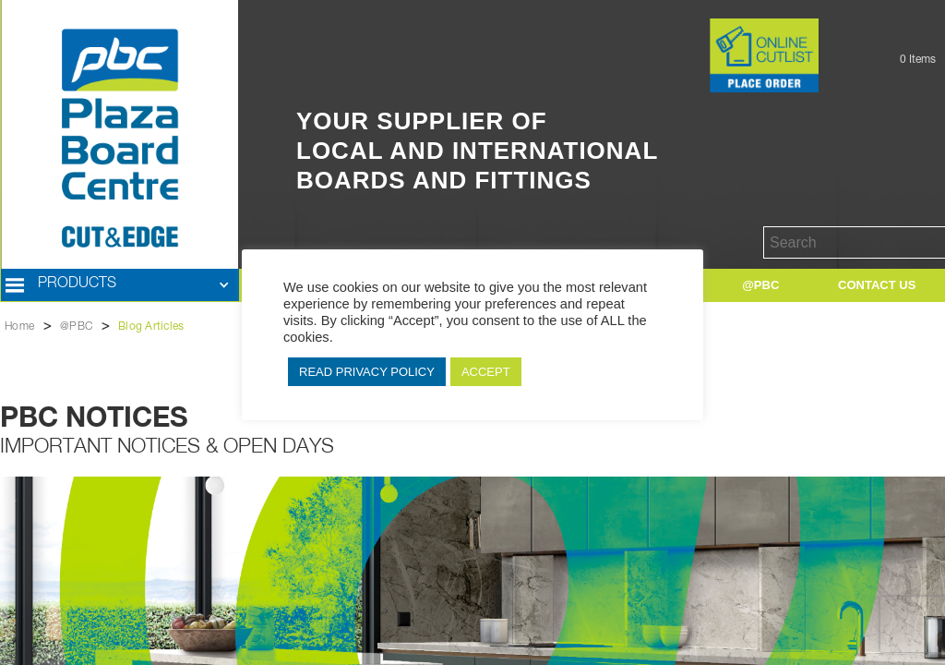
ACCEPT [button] (485, 372)
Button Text (681, 27)
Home (19, 326)
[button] (120, 285)
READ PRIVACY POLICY (367, 372)
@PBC (76, 326)
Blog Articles (151, 326)
